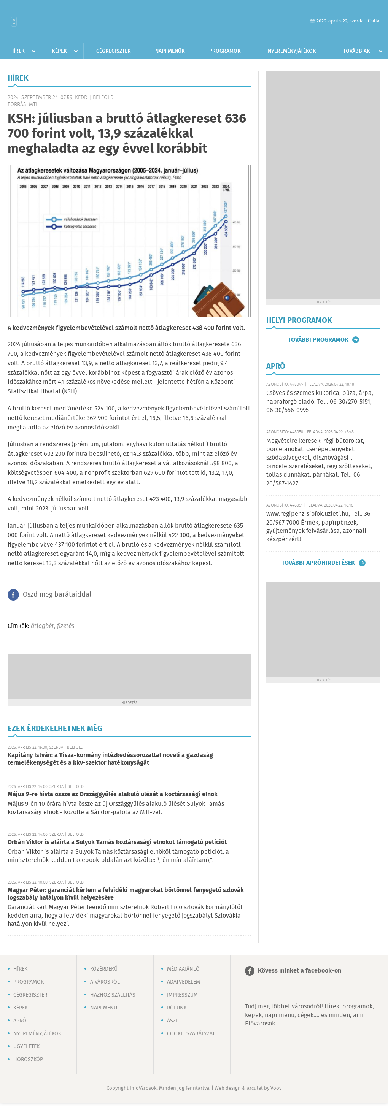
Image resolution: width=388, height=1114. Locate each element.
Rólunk (177, 1008)
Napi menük (170, 51)
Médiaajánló (183, 969)
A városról (105, 982)
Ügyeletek (26, 1047)
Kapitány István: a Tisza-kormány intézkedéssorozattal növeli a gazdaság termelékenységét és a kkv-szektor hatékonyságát (110, 759)
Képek (59, 51)
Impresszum (182, 995)
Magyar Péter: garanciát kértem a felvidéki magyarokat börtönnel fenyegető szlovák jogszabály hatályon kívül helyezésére (126, 894)
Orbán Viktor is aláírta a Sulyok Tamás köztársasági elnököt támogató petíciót (117, 842)
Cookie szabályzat (191, 1034)
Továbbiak (356, 51)
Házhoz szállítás (112, 995)
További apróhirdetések (318, 562)
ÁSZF (172, 1021)
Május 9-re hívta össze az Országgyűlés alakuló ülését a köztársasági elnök (113, 794)
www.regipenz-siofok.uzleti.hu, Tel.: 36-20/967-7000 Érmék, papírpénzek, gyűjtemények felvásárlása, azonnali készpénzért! (319, 526)
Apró (19, 1021)
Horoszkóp (28, 1059)
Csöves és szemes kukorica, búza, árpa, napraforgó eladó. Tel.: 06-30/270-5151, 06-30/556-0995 (319, 401)
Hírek (17, 51)
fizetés (65, 626)
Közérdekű (104, 969)
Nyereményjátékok (292, 51)
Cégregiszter (113, 51)
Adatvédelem (183, 982)
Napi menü (103, 1008)
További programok (318, 339)
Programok (225, 51)
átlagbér (42, 626)
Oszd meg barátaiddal (57, 594)
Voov (275, 1088)
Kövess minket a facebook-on (299, 971)
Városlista (14, 22)
